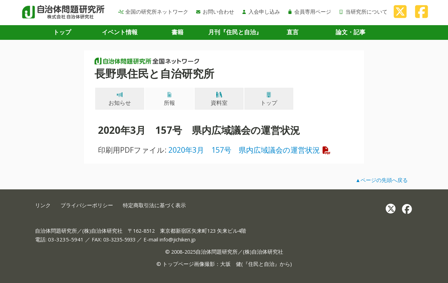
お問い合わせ (215, 11)
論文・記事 (350, 32)
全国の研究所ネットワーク (153, 11)
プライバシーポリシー (87, 205)
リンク (43, 205)
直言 (293, 32)
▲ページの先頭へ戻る (381, 179)
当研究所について (362, 11)
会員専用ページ (309, 11)
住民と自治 (261, 263)
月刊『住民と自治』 (235, 32)
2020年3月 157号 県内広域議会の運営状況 (249, 150)
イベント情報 (120, 32)
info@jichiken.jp (178, 239)
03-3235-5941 (66, 239)
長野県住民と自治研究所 (154, 73)
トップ (62, 32)
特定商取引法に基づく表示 (154, 205)
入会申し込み (260, 11)
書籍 (177, 32)
